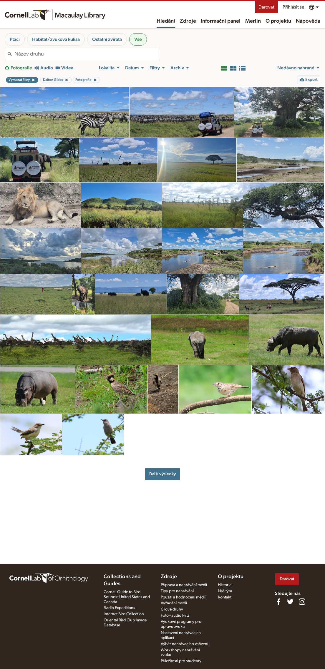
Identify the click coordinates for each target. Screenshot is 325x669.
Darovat (266, 7)
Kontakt (224, 597)
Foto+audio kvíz (175, 615)
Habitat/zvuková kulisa (56, 39)
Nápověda (308, 21)
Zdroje (188, 21)
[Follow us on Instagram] (302, 601)
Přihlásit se (293, 7)
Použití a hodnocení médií (183, 597)
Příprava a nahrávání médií (184, 585)
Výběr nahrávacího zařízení (184, 644)
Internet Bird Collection (124, 614)
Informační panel (221, 21)
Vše (138, 39)
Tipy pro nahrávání (177, 591)
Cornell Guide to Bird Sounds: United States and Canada (127, 597)
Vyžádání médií (174, 603)
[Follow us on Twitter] (290, 601)
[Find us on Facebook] (278, 601)
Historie (224, 585)
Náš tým (225, 591)
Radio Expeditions (119, 608)
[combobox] (87, 54)
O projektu (278, 21)
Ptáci (15, 39)
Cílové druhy (172, 609)
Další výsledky (162, 474)
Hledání (166, 21)
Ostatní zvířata (107, 39)
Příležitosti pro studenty (181, 661)
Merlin (253, 21)
